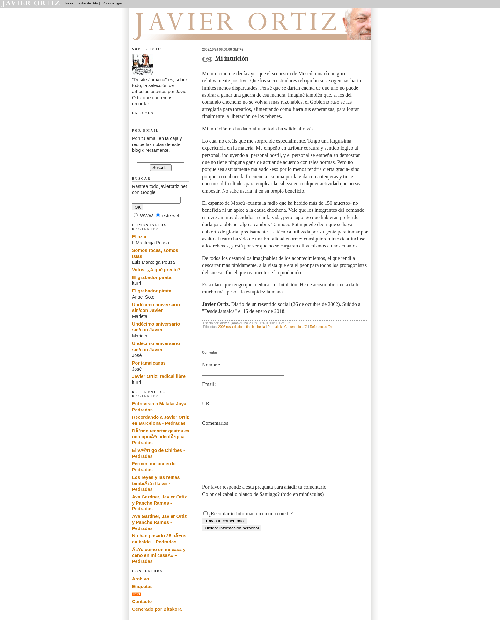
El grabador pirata (151, 277)
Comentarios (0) (295, 326)
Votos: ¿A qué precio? (156, 269)
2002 (221, 326)
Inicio (69, 3)
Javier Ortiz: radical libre (159, 376)
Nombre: (211, 364)
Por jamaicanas (149, 362)
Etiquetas (142, 586)
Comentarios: (216, 423)
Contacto (142, 601)
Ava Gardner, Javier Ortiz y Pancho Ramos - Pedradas (159, 502)
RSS (136, 594)
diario (238, 326)
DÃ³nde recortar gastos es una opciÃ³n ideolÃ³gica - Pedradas (160, 436)
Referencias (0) (321, 326)
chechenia (257, 326)
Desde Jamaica (166, 32)
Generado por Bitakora (157, 609)
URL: (208, 403)
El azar (139, 236)
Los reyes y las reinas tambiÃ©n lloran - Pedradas (156, 483)
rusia (229, 326)
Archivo (140, 578)
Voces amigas (112, 3)
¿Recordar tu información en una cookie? (251, 523)
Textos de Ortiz (88, 3)
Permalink (275, 326)
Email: (209, 384)
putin (246, 326)
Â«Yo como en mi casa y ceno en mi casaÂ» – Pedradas (159, 555)
